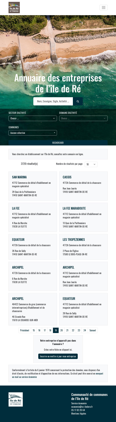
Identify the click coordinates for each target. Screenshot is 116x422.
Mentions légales (78, 413)
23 (79, 330)
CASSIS (67, 177)
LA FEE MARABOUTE (74, 208)
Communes (14, 127)
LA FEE (15, 208)
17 (45, 330)
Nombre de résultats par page (69, 163)
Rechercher (58, 142)
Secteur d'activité (17, 113)
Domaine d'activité (68, 113)
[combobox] (33, 133)
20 (61, 330)
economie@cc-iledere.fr (82, 406)
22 (73, 330)
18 (50, 330)
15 (34, 330)
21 (67, 330)
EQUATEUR (18, 239)
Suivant (93, 330)
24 (85, 330)
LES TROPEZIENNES (74, 239)
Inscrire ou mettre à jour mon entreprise (58, 356)
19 (56, 330)
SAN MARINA (19, 177)
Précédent (24, 330)
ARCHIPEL (18, 267)
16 (39, 330)
